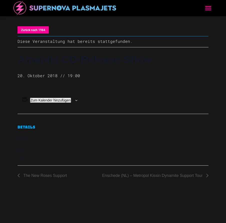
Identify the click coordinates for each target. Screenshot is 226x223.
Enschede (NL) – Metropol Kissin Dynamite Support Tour (153, 175)
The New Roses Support (44, 175)
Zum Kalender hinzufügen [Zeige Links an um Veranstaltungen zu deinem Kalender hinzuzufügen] (51, 100)
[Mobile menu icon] (208, 8)
